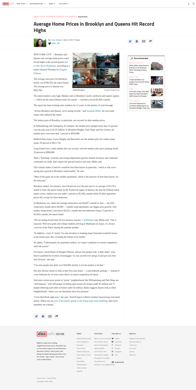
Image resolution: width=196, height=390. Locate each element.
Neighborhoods (37, 4)
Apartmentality (99, 348)
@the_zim (56, 43)
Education (80, 345)
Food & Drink (81, 348)
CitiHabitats (88, 220)
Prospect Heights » (136, 63)
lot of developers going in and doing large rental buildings (81, 301)
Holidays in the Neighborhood (104, 364)
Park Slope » (134, 77)
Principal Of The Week (102, 358)
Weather (80, 371)
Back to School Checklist (102, 338)
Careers (131, 351)
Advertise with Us (135, 342)
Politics (79, 358)
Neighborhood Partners (137, 338)
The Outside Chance (101, 342)
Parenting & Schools (83, 355)
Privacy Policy (51, 378)
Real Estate (83, 17)
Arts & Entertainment (84, 338)
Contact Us (132, 345)
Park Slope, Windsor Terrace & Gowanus (55, 17)
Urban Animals (82, 368)
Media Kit (132, 355)
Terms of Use (41, 378)
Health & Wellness (83, 351)
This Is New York (99, 361)
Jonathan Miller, (94, 111)
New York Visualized (101, 345)
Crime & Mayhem (83, 342)
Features (64, 4)
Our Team (132, 348)
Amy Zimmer (56, 40)
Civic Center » (134, 101)
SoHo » (131, 89)
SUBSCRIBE (118, 362)
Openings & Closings (101, 355)
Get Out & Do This (100, 351)
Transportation (82, 364)
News (52, 4)
